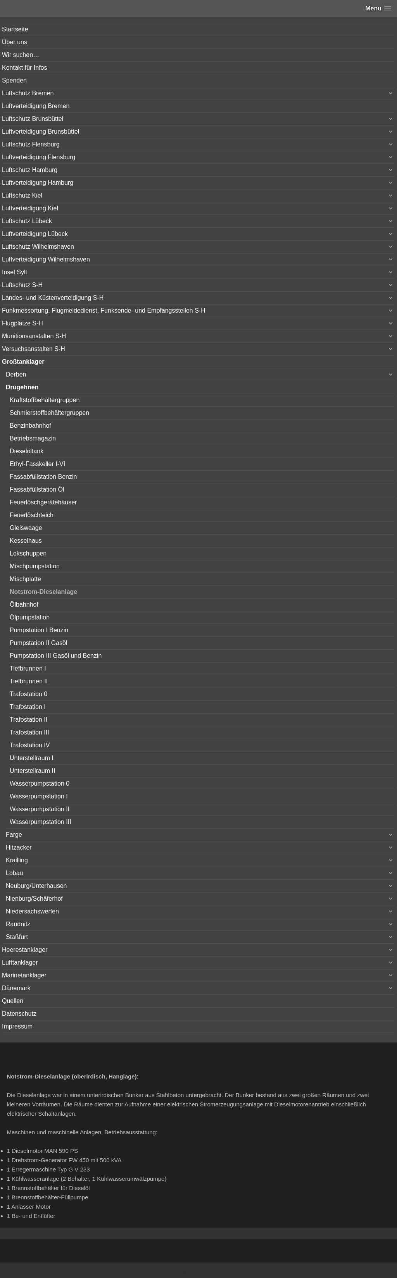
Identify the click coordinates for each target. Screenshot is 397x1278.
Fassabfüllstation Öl (37, 489)
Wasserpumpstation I (39, 796)
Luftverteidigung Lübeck (35, 233)
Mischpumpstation (35, 566)
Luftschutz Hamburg (29, 170)
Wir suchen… (20, 55)
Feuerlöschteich (32, 515)
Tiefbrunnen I (28, 668)
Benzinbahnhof (30, 425)
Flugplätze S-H (22, 323)
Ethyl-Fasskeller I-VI (37, 464)
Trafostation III (29, 732)
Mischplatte (25, 579)
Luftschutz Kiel (22, 195)
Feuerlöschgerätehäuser (43, 502)
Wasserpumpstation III (40, 822)
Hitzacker (19, 847)
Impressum (17, 1026)
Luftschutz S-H (22, 285)
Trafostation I (28, 707)
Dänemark (16, 988)
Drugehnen (22, 387)
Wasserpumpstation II (39, 809)
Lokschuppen (28, 553)
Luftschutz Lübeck (27, 221)
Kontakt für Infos (24, 67)
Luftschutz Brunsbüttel (32, 118)
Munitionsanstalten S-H (34, 336)
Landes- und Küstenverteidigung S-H (53, 297)
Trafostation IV (30, 745)
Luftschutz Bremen (28, 93)
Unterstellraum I (32, 758)
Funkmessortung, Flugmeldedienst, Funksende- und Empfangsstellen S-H (103, 310)
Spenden (14, 80)
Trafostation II (28, 719)
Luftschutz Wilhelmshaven (38, 246)
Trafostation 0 (28, 694)
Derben (16, 374)
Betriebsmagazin (33, 438)
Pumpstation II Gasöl (38, 643)
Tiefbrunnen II (29, 681)
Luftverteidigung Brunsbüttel (40, 131)
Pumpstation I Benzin (39, 630)
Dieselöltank (26, 451)
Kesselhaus (26, 540)
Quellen (12, 1001)
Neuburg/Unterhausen (36, 885)
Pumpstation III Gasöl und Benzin (56, 655)
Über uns (14, 42)
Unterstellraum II (32, 770)
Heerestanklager (24, 949)
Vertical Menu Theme (213, 1271)
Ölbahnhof (24, 604)
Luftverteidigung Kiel (30, 208)
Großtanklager (23, 361)
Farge (14, 834)
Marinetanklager (24, 975)
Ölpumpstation (30, 617)
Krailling (17, 860)
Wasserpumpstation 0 (39, 783)
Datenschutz (19, 1013)
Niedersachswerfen (32, 911)
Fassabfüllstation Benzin (43, 476)
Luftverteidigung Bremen (35, 106)
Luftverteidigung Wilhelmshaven (46, 259)
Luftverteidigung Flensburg (38, 157)
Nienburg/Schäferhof (34, 898)
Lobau (14, 873)
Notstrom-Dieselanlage (43, 591)
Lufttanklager (20, 962)
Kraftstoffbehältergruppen (44, 400)
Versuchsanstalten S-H (33, 349)
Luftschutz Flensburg (31, 144)
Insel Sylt (14, 272)
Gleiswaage (26, 528)
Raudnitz (18, 924)
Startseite (15, 29)
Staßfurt (17, 937)
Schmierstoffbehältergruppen (49, 412)
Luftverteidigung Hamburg (37, 182)
